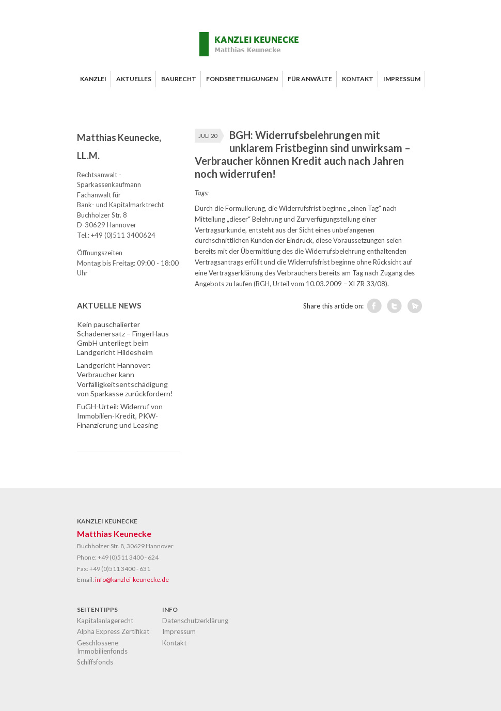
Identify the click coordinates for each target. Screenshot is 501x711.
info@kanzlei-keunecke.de (132, 579)
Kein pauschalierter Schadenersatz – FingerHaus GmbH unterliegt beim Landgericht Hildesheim (123, 338)
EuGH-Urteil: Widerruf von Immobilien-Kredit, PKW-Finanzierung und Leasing (120, 415)
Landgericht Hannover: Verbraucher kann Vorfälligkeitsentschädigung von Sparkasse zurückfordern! (125, 379)
